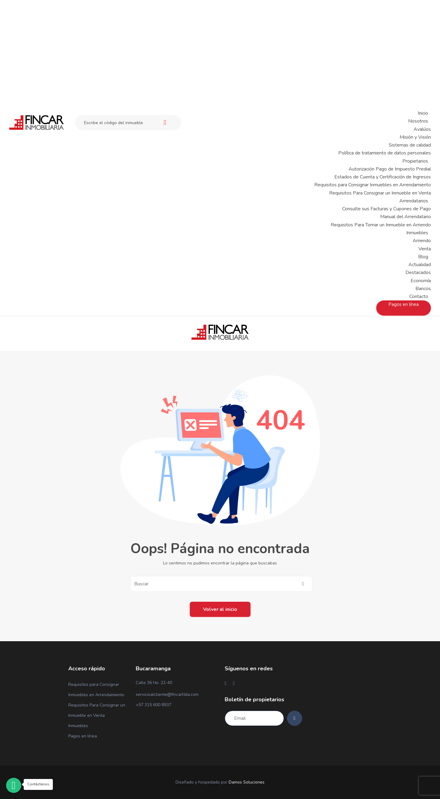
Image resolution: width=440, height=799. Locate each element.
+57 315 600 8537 (153, 705)
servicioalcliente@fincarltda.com (167, 694)
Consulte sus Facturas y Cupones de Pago (386, 208)
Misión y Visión (415, 137)
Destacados (418, 272)
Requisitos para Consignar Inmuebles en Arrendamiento (372, 184)
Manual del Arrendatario (405, 216)
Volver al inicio (220, 609)
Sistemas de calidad (410, 145)
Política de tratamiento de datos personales (384, 153)
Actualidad (419, 264)
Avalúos (422, 129)
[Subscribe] (294, 718)
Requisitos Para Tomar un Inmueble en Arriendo (381, 225)
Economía (421, 280)
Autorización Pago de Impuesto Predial (390, 169)
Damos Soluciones (246, 782)
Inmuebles (78, 726)
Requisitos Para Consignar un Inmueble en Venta (380, 193)
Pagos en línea (82, 736)
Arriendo (422, 240)
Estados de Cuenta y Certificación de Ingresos (382, 177)
